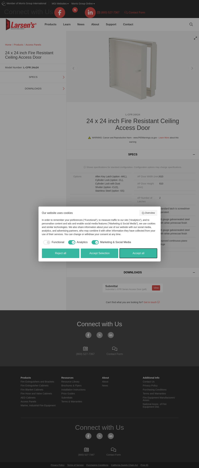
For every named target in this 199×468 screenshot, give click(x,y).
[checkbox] (53, 242)
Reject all (60, 253)
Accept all (138, 253)
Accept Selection (99, 253)
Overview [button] (148, 213)
